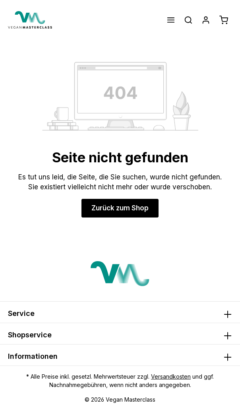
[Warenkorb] (223, 20)
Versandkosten (171, 376)
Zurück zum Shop (120, 208)
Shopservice (30, 335)
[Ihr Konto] (206, 20)
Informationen (33, 356)
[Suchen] (188, 20)
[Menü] (171, 20)
